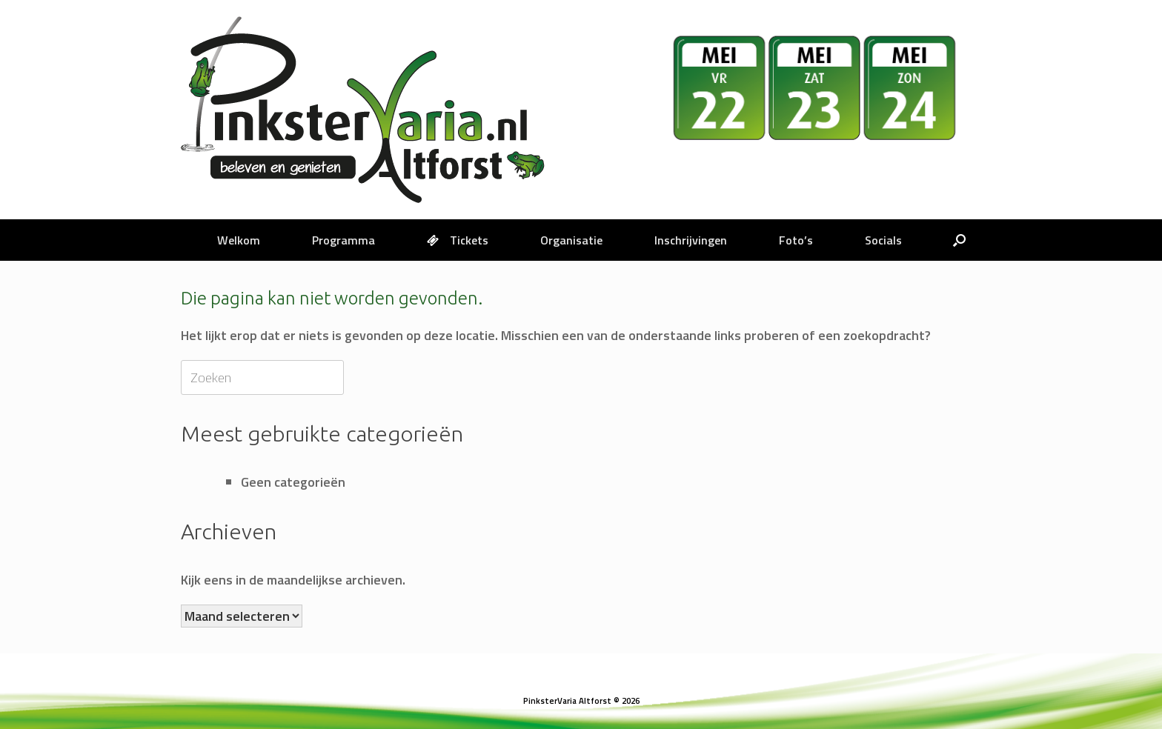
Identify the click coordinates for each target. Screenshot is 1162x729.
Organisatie (571, 240)
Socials (883, 240)
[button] (959, 240)
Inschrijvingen (690, 240)
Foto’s (796, 240)
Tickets (457, 240)
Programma (343, 240)
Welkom (238, 240)
